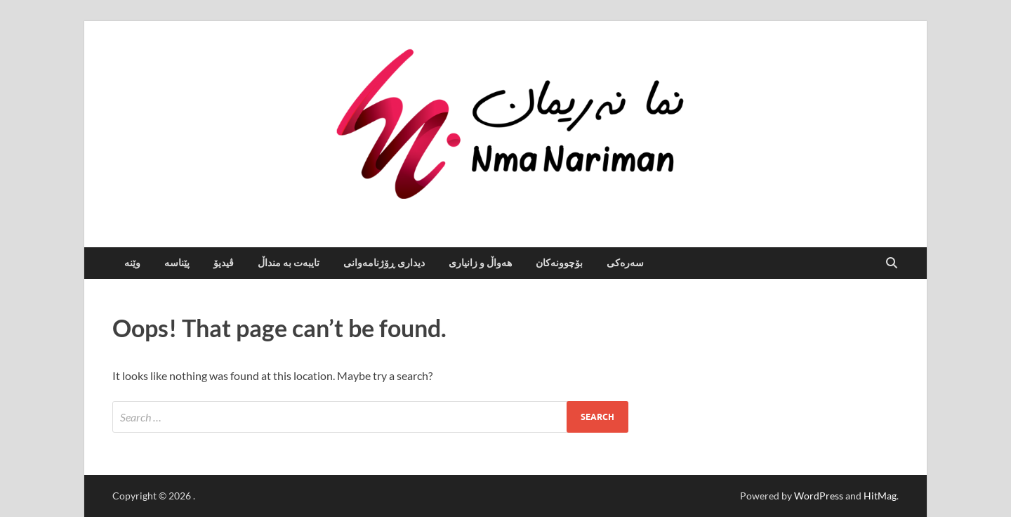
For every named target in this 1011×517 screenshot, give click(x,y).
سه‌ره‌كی (625, 262)
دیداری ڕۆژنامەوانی (384, 262)
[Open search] (891, 263)
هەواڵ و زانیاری (480, 262)
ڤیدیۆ (223, 262)
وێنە (132, 262)
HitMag (880, 496)
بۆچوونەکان (559, 262)
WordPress (818, 496)
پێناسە (177, 262)
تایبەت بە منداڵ (288, 262)
